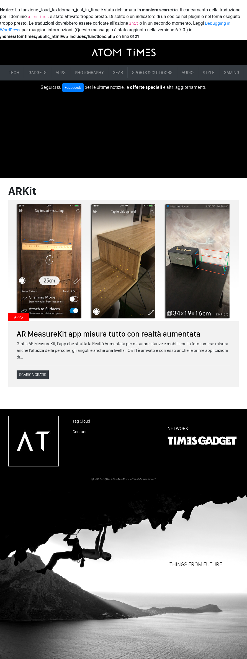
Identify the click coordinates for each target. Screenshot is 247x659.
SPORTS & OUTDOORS (152, 72)
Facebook (73, 87)
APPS (61, 72)
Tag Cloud (81, 421)
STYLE (209, 72)
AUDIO (188, 72)
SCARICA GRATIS (32, 374)
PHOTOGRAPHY (89, 72)
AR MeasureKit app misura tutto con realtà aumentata (108, 334)
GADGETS (38, 72)
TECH (14, 72)
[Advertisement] (123, 133)
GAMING (231, 72)
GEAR (118, 72)
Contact (80, 431)
